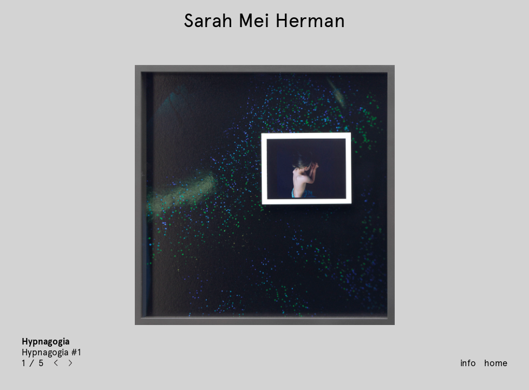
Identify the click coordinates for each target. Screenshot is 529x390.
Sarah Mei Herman (264, 20)
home (495, 363)
